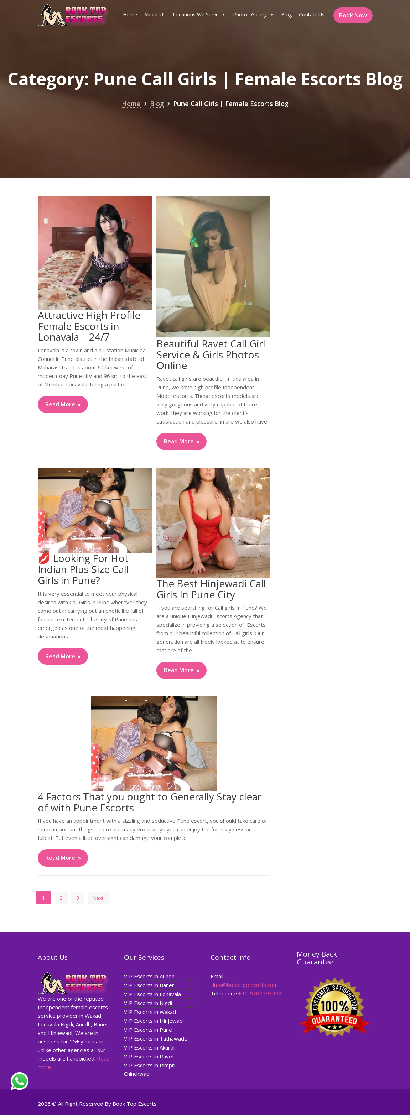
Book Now (353, 15)
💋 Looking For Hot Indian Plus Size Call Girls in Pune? (83, 569)
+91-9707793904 (259, 992)
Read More (60, 404)
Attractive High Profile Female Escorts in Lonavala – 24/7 (89, 326)
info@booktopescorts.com (245, 984)
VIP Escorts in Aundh (149, 976)
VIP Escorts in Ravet (149, 1055)
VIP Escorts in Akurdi (149, 1046)
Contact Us (312, 14)
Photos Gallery (253, 14)
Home (130, 14)
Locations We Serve (199, 14)
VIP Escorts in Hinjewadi (153, 1020)
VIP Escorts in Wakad (150, 1011)
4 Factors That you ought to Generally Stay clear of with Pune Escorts (149, 802)
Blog (286, 14)
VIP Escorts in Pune (148, 1029)
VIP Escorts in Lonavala (152, 994)
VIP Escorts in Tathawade (155, 1038)
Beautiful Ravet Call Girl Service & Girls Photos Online (210, 354)
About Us (155, 14)
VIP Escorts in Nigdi (148, 1002)
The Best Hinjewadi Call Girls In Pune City (211, 589)
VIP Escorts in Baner (149, 985)
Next (98, 898)
